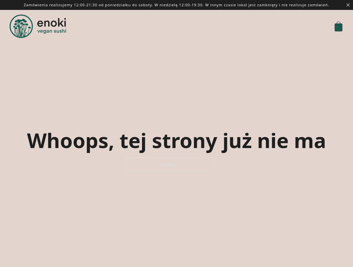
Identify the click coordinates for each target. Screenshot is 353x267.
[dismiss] (348, 5)
